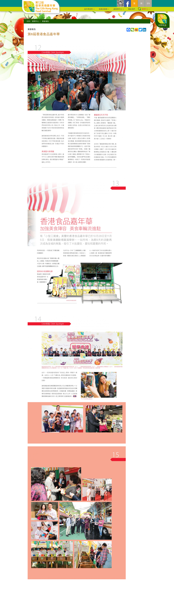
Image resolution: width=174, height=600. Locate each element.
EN (148, 4)
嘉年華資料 (89, 10)
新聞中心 (146, 10)
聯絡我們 (131, 10)
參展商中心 (119, 10)
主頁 (28, 21)
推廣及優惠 (104, 10)
